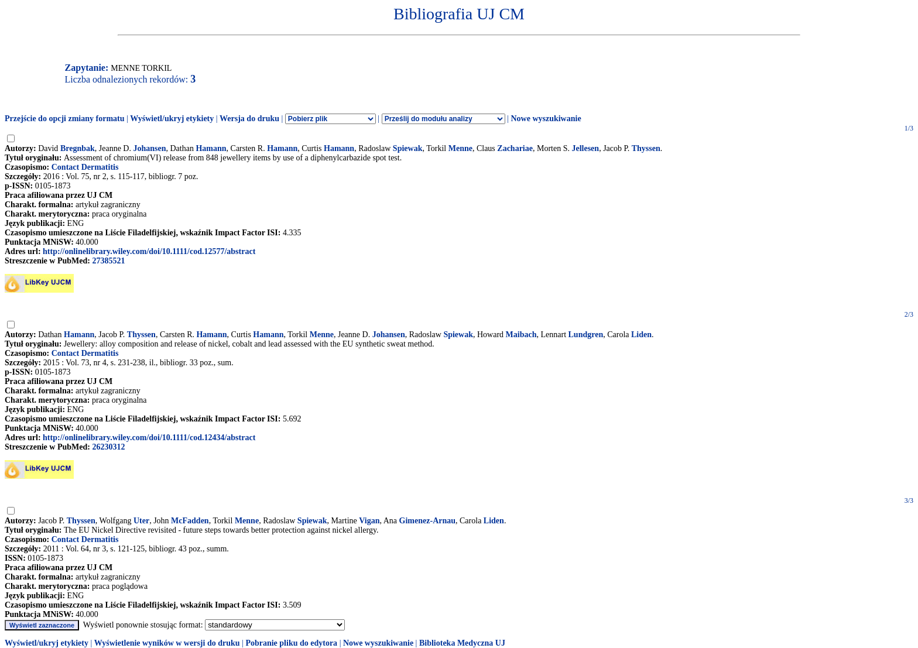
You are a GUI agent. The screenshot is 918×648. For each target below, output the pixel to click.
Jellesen (585, 148)
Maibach (521, 334)
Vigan (369, 520)
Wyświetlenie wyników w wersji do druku (167, 643)
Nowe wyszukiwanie (546, 118)
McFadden (190, 520)
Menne (460, 148)
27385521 (108, 260)
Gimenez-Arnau (427, 520)
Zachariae (515, 148)
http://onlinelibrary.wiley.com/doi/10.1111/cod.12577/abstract (149, 251)
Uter (141, 520)
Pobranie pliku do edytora (291, 643)
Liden (641, 334)
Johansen (149, 148)
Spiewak (408, 148)
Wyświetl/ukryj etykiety (172, 118)
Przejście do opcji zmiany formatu (65, 118)
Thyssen (646, 148)
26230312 (108, 447)
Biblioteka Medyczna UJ (462, 643)
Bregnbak (77, 148)
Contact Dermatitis (85, 167)
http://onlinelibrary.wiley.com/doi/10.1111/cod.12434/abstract (149, 437)
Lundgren (586, 334)
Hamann (211, 148)
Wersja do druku (249, 118)
